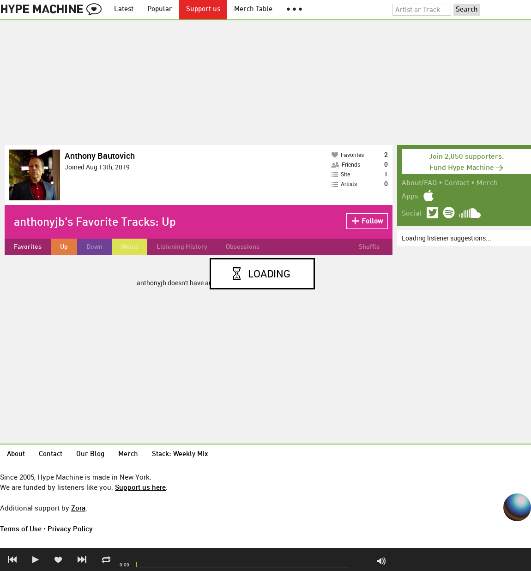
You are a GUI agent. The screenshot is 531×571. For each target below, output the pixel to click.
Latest (123, 9)
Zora (78, 507)
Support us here (140, 487)
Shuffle (369, 247)
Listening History (182, 247)
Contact (456, 183)
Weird (129, 247)
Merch (487, 183)
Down (94, 247)
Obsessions (242, 247)
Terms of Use (21, 528)
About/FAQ (419, 183)
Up (64, 247)
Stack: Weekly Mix (180, 454)
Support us (203, 9)
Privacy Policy (70, 528)
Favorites (28, 247)
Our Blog (90, 454)
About (16, 454)
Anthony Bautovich (100, 155)
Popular (159, 9)
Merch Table (253, 9)
